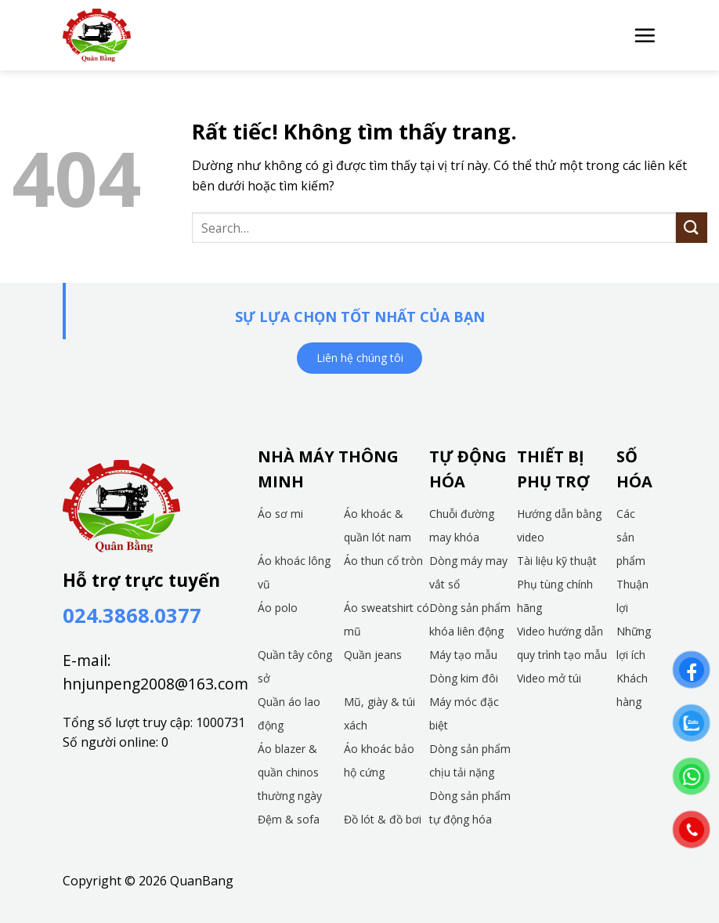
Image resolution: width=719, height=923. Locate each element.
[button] (644, 35)
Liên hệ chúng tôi (359, 357)
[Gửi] (691, 227)
